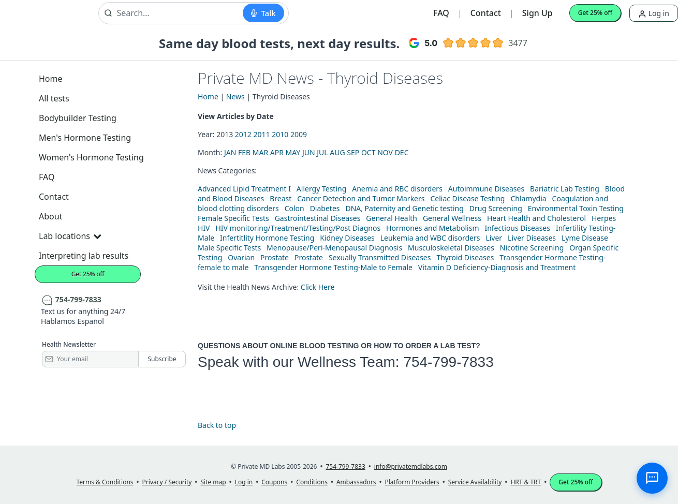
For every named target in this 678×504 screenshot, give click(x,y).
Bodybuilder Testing (77, 118)
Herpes (604, 218)
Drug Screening (495, 208)
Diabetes (325, 208)
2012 (243, 134)
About (50, 216)
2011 (262, 134)
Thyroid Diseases (465, 257)
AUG (337, 152)
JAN (230, 152)
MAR (260, 152)
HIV (204, 228)
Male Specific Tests (229, 248)
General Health (391, 218)
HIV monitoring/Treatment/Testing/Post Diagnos (297, 228)
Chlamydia (528, 198)
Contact (485, 13)
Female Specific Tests (233, 218)
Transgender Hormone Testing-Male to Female (333, 267)
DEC (402, 152)
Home (51, 78)
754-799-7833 (448, 362)
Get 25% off (595, 12)
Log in (653, 13)
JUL (322, 152)
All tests (54, 98)
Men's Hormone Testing (85, 137)
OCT (368, 152)
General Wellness (452, 218)
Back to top (217, 425)
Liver (493, 238)
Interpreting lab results (83, 255)
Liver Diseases (532, 238)
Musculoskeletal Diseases (451, 248)
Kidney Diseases (347, 238)
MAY (293, 152)
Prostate (274, 257)
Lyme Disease (585, 238)
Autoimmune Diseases (486, 189)
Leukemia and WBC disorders (430, 238)
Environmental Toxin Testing (576, 208)
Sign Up (537, 13)
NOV (385, 152)
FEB (244, 152)
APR (277, 152)
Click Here (318, 287)
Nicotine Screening (532, 248)
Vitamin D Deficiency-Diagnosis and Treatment (498, 267)
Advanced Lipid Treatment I (244, 189)
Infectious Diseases (517, 228)
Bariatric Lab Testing (564, 189)
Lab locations (70, 236)
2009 (298, 134)
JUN (308, 152)
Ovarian (241, 257)
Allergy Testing (321, 189)
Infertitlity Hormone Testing (267, 238)
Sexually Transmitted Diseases (380, 257)
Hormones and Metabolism (432, 228)
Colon (294, 208)
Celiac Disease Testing (467, 198)
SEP (353, 152)
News (235, 96)
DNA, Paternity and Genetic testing (404, 208)
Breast (280, 198)
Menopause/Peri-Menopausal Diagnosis (334, 248)
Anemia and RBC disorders (397, 189)
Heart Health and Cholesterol (536, 218)
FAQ (441, 13)
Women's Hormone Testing (91, 157)
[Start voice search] (263, 13)
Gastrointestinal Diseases (318, 218)
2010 (280, 134)
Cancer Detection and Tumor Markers (360, 198)
